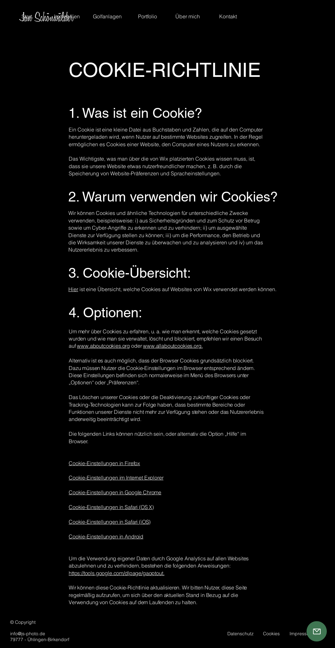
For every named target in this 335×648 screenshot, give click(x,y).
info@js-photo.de (27, 634)
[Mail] (317, 631)
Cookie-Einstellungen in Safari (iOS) (109, 521)
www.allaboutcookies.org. (173, 345)
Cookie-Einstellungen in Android (106, 536)
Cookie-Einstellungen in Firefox (104, 463)
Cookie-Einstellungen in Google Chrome (115, 492)
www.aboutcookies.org (103, 345)
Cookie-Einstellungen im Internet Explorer (116, 477)
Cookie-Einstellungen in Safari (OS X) (111, 507)
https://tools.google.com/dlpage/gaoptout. (116, 573)
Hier (73, 289)
